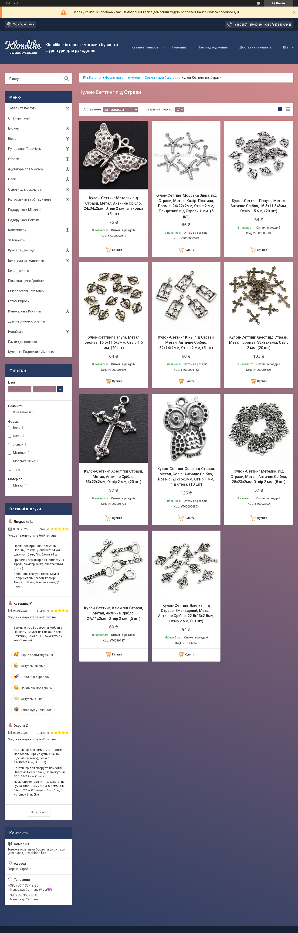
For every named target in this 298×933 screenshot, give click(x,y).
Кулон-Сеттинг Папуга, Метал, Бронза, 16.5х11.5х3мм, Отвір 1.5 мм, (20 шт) (114, 342)
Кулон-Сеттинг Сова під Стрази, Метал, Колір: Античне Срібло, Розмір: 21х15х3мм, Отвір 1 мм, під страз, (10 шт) (186, 476)
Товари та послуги (22, 108)
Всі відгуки (38, 812)
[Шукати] (66, 78)
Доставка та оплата (255, 47)
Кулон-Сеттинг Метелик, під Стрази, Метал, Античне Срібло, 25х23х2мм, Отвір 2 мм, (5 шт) (258, 476)
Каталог (95, 77)
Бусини (13, 128)
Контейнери (17, 230)
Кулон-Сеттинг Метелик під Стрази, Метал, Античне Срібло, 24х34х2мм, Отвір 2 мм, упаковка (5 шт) (113, 206)
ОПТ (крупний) (19, 118)
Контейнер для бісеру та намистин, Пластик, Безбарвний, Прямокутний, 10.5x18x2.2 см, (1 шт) (39, 772)
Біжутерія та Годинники (26, 260)
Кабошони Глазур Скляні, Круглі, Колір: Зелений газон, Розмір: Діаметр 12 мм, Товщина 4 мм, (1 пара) (37, 580)
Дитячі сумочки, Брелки (26, 321)
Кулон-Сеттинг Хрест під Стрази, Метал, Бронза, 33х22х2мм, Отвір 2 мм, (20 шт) (258, 342)
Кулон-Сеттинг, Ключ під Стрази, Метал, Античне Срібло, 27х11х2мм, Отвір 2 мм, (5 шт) (113, 613)
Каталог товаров (145, 47)
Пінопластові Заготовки (26, 291)
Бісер (12, 139)
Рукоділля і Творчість (24, 149)
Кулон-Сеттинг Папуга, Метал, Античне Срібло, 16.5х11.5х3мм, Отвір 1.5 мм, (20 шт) (258, 206)
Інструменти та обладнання (29, 199)
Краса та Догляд (21, 250)
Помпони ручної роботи (26, 281)
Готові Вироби (19, 301)
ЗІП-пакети (16, 240)
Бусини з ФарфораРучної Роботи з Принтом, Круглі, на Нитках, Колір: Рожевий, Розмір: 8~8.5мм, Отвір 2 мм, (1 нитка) (38, 634)
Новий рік (15, 331)
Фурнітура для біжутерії (123, 77)
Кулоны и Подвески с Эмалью (31, 352)
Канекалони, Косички (24, 311)
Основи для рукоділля (25, 189)
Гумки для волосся (22, 342)
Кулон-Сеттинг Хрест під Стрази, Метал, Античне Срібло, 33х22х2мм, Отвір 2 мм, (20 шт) (113, 476)
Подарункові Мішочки (24, 210)
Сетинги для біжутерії (161, 77)
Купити (117, 249)
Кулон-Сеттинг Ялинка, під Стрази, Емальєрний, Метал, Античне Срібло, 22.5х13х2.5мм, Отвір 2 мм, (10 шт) (186, 613)
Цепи (12, 179)
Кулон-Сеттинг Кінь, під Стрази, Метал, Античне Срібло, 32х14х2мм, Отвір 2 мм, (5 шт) (186, 342)
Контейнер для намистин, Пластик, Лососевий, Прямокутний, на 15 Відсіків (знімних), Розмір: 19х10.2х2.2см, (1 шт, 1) (38, 756)
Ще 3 (16, 470)
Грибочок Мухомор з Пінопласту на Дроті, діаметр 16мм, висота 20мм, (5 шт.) (39, 564)
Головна (179, 47)
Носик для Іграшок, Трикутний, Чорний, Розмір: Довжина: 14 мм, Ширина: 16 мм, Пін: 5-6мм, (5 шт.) (37, 550)
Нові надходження (212, 47)
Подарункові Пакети (23, 220)
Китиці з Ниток (19, 271)
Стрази (13, 159)
